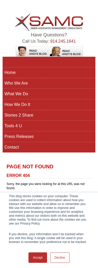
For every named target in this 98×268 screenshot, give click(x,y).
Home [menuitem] (10, 72)
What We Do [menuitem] (16, 94)
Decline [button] (60, 257)
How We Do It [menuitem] (17, 104)
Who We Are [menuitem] (16, 83)
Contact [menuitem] (11, 147)
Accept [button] (38, 257)
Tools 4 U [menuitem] (13, 126)
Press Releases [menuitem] (19, 136)
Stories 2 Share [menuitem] (18, 115)
